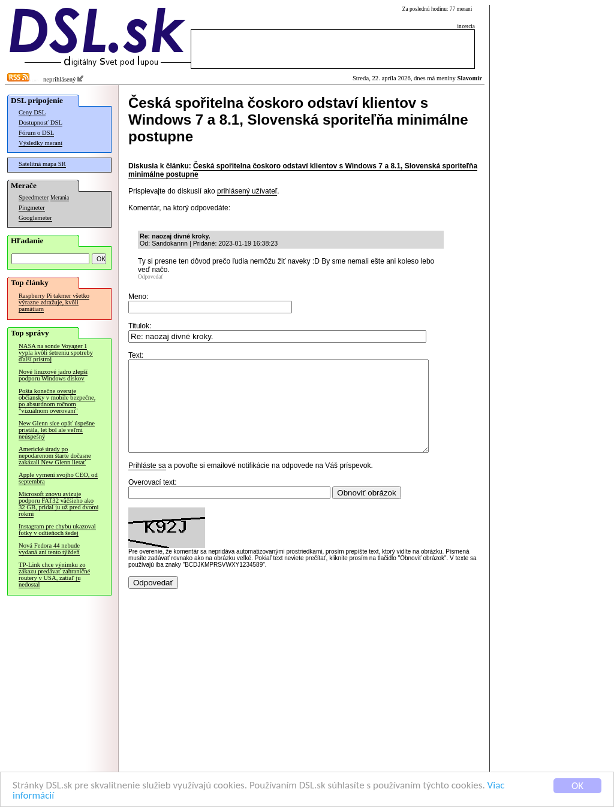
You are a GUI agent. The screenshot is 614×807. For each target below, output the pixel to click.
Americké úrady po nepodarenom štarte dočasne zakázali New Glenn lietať (55, 456)
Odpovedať (150, 277)
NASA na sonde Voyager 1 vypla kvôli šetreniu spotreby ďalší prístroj (56, 352)
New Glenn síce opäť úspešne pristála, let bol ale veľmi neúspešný (57, 430)
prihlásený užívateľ (247, 191)
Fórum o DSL (36, 132)
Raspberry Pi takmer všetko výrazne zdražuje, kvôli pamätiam (54, 302)
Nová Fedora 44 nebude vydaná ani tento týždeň (49, 548)
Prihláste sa (147, 483)
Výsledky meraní (40, 143)
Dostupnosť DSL (40, 122)
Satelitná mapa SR (42, 164)
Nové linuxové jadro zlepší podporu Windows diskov (53, 375)
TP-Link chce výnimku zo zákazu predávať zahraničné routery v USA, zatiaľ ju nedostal (54, 574)
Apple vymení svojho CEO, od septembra (58, 478)
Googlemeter (35, 217)
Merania (59, 198)
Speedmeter (34, 197)
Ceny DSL (32, 112)
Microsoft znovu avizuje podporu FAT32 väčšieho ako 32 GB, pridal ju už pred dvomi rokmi (58, 504)
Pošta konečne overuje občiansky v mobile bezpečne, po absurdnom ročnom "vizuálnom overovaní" (57, 401)
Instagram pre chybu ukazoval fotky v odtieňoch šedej (57, 529)
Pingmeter (32, 207)
